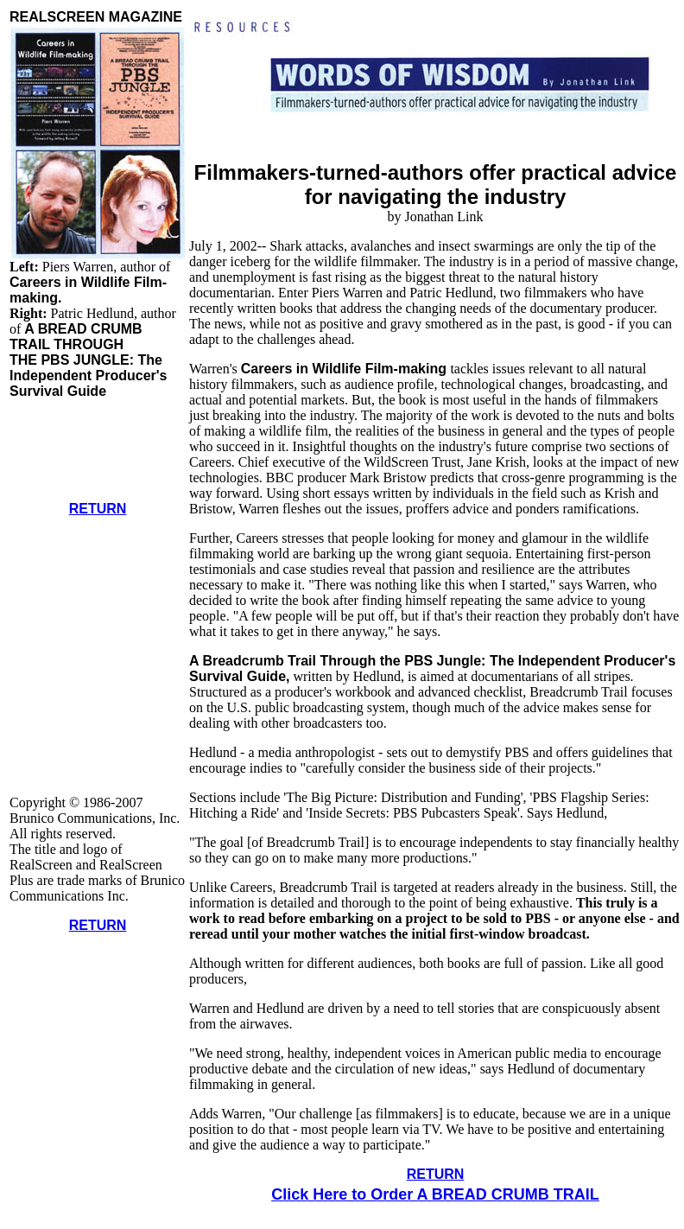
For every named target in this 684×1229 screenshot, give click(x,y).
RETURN (98, 508)
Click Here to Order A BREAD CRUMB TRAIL (435, 1194)
